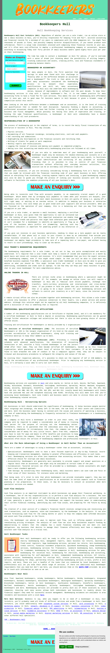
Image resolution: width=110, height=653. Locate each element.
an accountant (76, 611)
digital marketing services (57, 613)
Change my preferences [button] (81, 646)
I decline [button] (70, 646)
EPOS (58, 611)
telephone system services (56, 604)
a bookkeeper (61, 56)
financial (8, 593)
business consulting (81, 606)
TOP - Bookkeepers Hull (14, 619)
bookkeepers (89, 390)
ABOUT (86, 19)
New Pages (12, 636)
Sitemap (5, 636)
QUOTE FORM (84, 567)
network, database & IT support (46, 606)
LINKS (80, 19)
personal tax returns (78, 543)
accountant (21, 109)
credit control (27, 546)
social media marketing (24, 613)
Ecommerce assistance (37, 611)
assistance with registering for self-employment (27, 555)
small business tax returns (80, 541)
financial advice (31, 608)
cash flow (56, 503)
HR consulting (86, 613)
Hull (42, 383)
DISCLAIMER (101, 19)
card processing (86, 604)
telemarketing (80, 608)
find (11, 578)
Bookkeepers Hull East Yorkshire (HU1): (22, 35)
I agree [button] (62, 646)
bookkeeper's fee (59, 93)
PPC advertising (57, 608)
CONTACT (92, 19)
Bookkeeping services (13, 383)
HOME (74, 19)
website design (99, 611)
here (42, 595)
